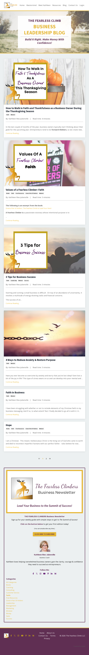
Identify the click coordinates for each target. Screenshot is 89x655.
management (11, 610)
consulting (10, 594)
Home (22, 5)
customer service (13, 596)
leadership (14, 282)
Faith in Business (16, 395)
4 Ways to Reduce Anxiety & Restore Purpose (34, 362)
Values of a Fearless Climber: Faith (27, 191)
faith (7, 115)
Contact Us (73, 5)
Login (82, 5)
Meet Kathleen (44, 5)
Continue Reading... (13, 134)
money (9, 619)
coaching (10, 591)
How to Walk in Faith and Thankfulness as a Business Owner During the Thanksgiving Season (44, 110)
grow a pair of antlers (32, 194)
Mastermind (31, 5)
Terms (52, 641)
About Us (50, 639)
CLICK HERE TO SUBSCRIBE (44, 537)
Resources (56, 5)
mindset (13, 115)
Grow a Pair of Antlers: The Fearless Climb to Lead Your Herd (31, 210)
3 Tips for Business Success (23, 278)
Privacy (47, 644)
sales (8, 621)
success (26, 282)
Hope (9, 428)
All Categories (12, 585)
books (8, 194)
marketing (10, 613)
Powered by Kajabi (79, 652)
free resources (20, 194)
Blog (65, 5)
